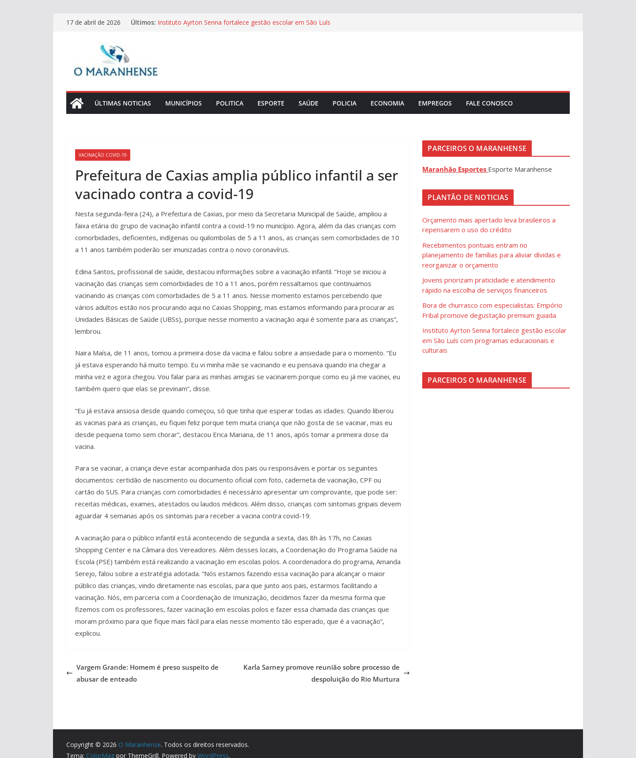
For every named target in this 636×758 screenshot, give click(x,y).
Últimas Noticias (123, 103)
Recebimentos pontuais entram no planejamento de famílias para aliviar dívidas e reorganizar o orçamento (491, 255)
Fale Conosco (489, 103)
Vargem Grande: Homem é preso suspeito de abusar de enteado (142, 673)
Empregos (435, 103)
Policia (344, 103)
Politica (229, 103)
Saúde (308, 103)
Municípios (183, 103)
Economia (387, 103)
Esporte (270, 103)
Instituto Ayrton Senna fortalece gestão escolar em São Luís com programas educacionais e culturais (244, 26)
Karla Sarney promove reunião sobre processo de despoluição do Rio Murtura (326, 673)
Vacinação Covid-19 (103, 155)
